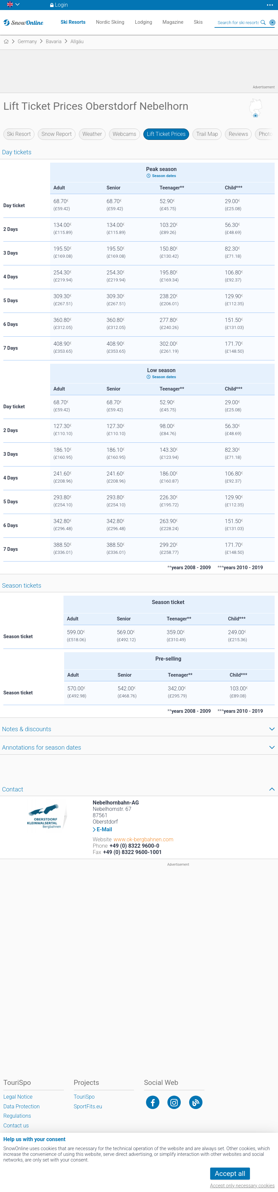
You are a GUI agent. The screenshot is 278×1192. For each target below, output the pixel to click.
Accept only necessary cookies (242, 1186)
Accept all (230, 1174)
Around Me (272, 22)
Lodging (143, 22)
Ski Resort (19, 134)
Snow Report (56, 134)
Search (263, 22)
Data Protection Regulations (21, 1111)
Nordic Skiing (110, 22)
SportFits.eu (88, 1106)
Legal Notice (17, 1097)
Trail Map (207, 134)
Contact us (16, 1125)
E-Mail (104, 829)
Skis (198, 22)
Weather (92, 134)
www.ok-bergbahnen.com (143, 839)
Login (61, 5)
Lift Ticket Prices (166, 134)
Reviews (238, 134)
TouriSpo (84, 1097)
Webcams (124, 134)
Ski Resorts (73, 22)
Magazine (172, 22)
